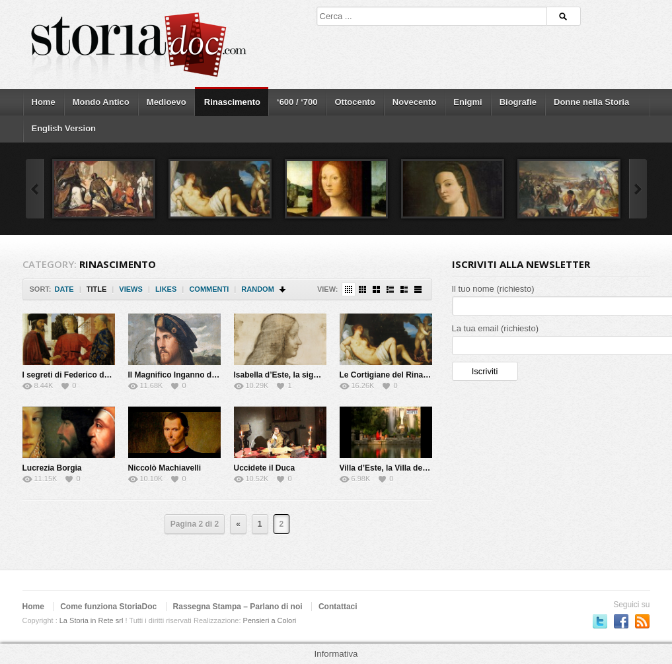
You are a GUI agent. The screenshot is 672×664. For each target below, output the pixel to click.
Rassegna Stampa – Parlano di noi (238, 606)
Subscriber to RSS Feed (642, 621)
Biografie (518, 102)
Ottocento (354, 102)
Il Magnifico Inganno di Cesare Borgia (199, 375)
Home (44, 102)
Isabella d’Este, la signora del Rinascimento (316, 375)
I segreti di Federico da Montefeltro (88, 375)
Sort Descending (283, 289)
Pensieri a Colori (270, 620)
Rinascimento (232, 102)
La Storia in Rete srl (91, 620)
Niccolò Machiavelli (165, 468)
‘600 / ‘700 (297, 102)
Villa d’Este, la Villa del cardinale (401, 468)
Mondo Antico (101, 102)
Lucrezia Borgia (52, 468)
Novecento (414, 102)
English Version (64, 128)
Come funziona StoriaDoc (108, 606)
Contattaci (337, 606)
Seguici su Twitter (600, 621)
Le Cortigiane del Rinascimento (399, 375)
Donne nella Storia (591, 102)
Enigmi (467, 102)
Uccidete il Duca (264, 468)
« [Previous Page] (238, 524)
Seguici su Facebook (621, 621)
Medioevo (166, 102)
